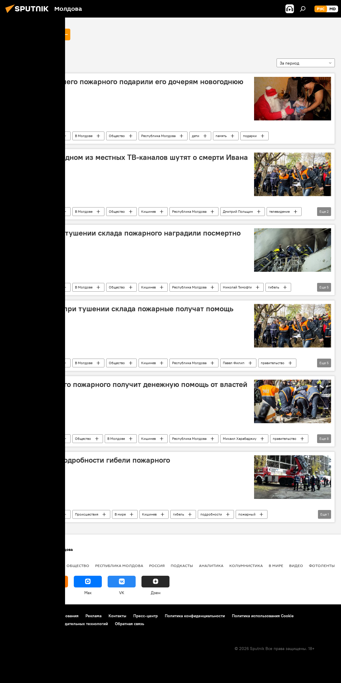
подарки (250, 136)
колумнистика (246, 565)
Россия (157, 565)
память (221, 136)
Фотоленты (322, 565)
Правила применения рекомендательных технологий (57, 623)
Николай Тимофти (237, 287)
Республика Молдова (158, 136)
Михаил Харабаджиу (239, 438)
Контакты (117, 615)
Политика (17, 565)
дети (195, 136)
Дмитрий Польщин (238, 211)
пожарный (247, 514)
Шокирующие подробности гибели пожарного (90, 460)
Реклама (93, 615)
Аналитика (211, 565)
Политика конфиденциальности (195, 615)
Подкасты (182, 565)
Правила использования (55, 615)
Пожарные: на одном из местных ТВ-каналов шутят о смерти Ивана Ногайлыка (129, 162)
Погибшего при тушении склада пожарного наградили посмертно (125, 233)
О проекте (16, 615)
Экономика (47, 565)
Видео (296, 565)
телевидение (279, 211)
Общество (117, 136)
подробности (211, 514)
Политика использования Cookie (263, 615)
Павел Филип (233, 363)
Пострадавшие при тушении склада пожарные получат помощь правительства (121, 313)
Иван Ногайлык (30, 34)
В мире (120, 514)
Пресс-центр (145, 615)
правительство (272, 363)
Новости (52, 136)
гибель (273, 287)
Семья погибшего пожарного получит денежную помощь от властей (128, 384)
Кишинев (148, 211)
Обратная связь (129, 623)
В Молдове (83, 136)
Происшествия (86, 514)
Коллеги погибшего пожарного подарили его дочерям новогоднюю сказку (126, 86)
